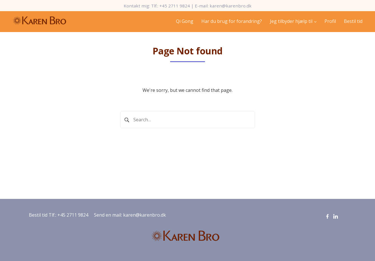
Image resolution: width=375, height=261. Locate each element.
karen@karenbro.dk (231, 6)
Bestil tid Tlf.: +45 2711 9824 (58, 215)
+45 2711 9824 (174, 6)
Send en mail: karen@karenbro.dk (130, 215)
